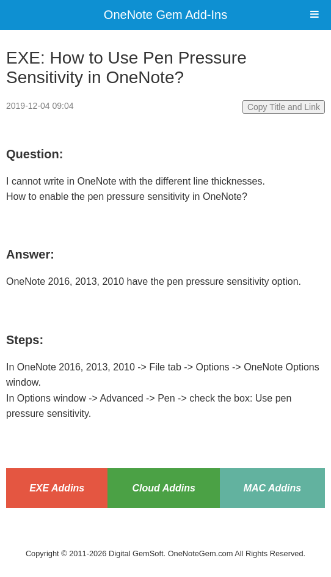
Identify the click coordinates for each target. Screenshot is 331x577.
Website (165, 538)
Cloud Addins (163, 488)
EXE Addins (56, 488)
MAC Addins (273, 488)
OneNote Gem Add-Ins (165, 14)
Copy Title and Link (283, 107)
